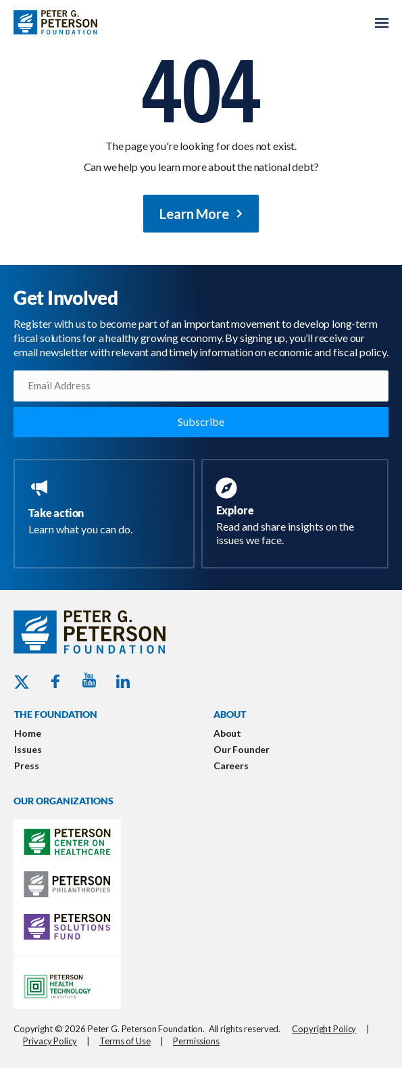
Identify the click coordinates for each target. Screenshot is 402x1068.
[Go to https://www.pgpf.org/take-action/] (106, 508)
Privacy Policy (49, 1041)
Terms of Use (124, 1041)
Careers (231, 765)
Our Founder (241, 749)
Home (27, 733)
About (227, 733)
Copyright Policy (324, 1028)
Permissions (196, 1041)
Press (26, 765)
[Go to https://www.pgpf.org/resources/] (298, 514)
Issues (27, 749)
